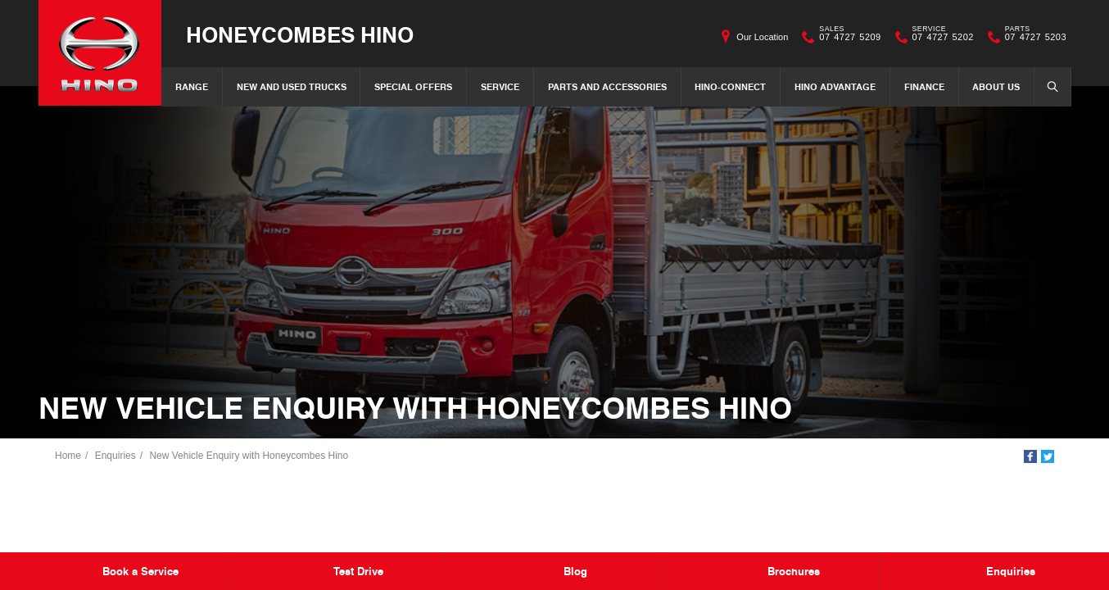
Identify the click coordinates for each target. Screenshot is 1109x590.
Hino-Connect (730, 86)
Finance (924, 86)
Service (500, 86)
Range (191, 86)
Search (1047, 86)
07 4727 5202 (939, 37)
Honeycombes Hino (300, 34)
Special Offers (413, 86)
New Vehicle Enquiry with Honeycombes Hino (248, 455)
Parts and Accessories (607, 86)
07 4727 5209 (846, 37)
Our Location (762, 37)
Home (68, 455)
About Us (996, 86)
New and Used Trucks (291, 86)
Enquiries (115, 455)
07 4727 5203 (1032, 37)
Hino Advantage (835, 86)
